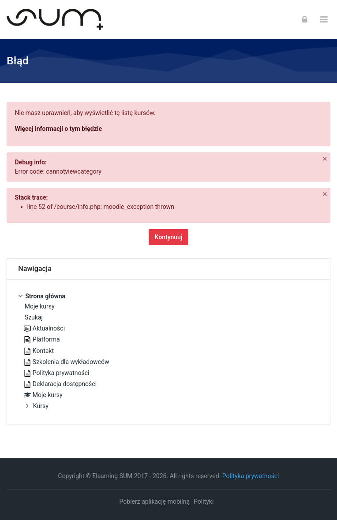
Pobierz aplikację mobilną (155, 501)
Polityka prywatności (250, 475)
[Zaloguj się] (304, 19)
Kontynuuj (169, 237)
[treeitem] (168, 352)
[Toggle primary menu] (324, 20)
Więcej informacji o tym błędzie (58, 128)
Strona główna (45, 296)
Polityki (203, 501)
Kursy (41, 405)
